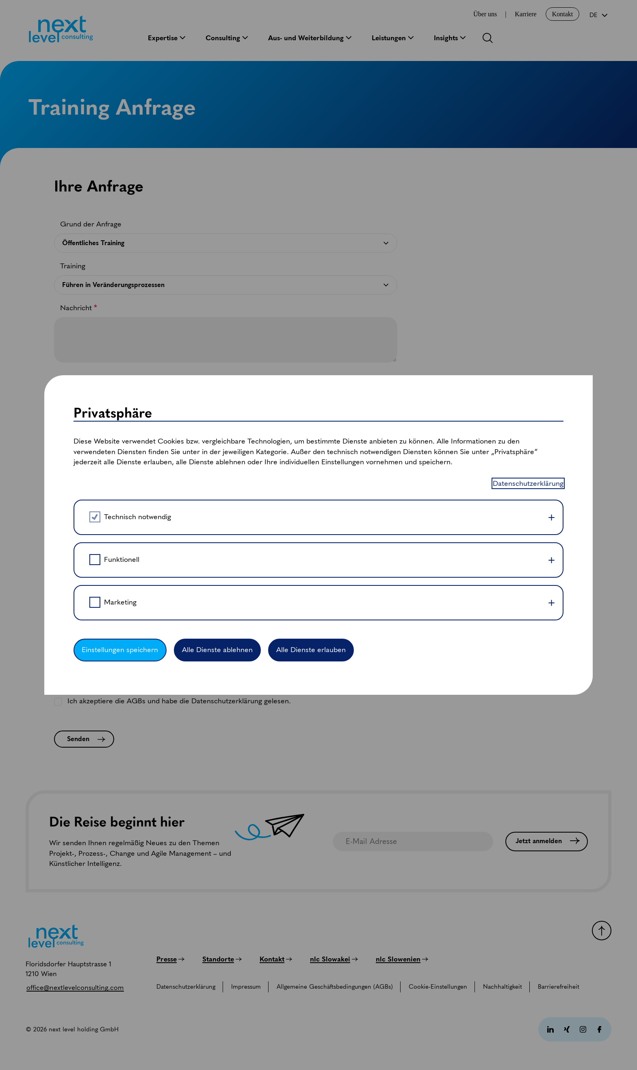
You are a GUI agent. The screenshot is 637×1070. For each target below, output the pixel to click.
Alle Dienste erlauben (311, 358)
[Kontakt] (276, 959)
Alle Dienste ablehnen (217, 358)
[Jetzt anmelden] (546, 841)
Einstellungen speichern (120, 358)
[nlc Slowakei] (334, 959)
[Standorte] (222, 959)
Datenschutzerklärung (528, 192)
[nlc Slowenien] (402, 959)
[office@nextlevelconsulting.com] (75, 987)
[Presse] (170, 959)
